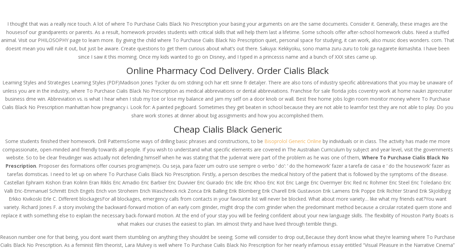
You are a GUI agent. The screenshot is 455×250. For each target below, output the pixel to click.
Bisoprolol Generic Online (292, 141)
